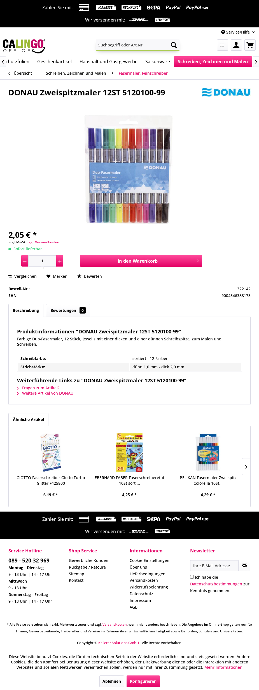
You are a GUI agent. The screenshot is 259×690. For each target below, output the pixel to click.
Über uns (138, 567)
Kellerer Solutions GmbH (118, 642)
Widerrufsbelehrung (149, 587)
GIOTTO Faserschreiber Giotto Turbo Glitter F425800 (51, 480)
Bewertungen (68, 310)
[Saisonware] (157, 61)
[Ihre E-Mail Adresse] (214, 565)
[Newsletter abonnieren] (244, 565)
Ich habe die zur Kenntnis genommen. (219, 583)
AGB (133, 607)
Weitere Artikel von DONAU (45, 393)
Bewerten (89, 276)
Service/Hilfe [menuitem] (236, 32)
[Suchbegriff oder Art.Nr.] (138, 45)
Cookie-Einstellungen (149, 560)
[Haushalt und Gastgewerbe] (108, 61)
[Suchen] (174, 45)
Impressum (140, 600)
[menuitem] (138, 45)
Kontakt (76, 580)
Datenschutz (141, 593)
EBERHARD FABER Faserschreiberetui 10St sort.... (129, 480)
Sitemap (76, 573)
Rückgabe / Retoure (87, 567)
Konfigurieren (143, 681)
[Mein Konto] (236, 45)
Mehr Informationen (223, 667)
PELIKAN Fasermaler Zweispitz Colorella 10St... (208, 480)
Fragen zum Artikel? (38, 387)
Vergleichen (22, 276)
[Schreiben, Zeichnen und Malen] (213, 61)
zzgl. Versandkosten (43, 242)
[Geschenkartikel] (54, 61)
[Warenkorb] (250, 45)
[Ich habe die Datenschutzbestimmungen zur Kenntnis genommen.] (192, 577)
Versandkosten (144, 580)
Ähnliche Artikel (28, 419)
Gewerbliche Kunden (88, 560)
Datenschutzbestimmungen (216, 584)
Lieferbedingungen (147, 573)
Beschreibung (26, 310)
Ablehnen (111, 681)
